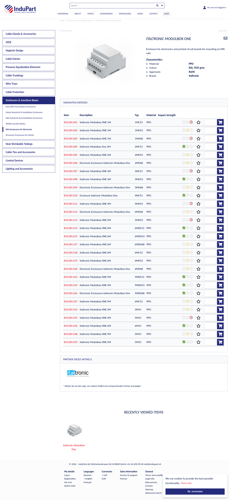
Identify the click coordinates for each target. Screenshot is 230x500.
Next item (223, 30)
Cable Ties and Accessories (20, 152)
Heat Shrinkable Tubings (19, 144)
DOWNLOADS (125, 13)
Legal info (149, 478)
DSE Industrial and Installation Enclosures (24, 118)
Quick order (69, 485)
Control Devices (14, 160)
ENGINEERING (106, 13)
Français (88, 482)
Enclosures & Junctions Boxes (22, 100)
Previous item (66, 30)
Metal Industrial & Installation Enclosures (24, 112)
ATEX (8, 42)
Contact (149, 485)
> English (88, 478)
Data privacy (151, 482)
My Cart (68, 482)
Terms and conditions (155, 475)
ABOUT (78, 13)
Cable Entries (13, 59)
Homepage (63, 13)
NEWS (140, 13)
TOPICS (90, 13)
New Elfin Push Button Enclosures (21, 106)
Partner (123, 478)
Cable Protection (15, 92)
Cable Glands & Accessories (21, 34)
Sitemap (149, 489)
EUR (104, 478)
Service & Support (128, 475)
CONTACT (153, 13)
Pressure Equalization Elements (23, 67)
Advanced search (153, 492)
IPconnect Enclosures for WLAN (20, 135)
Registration (70, 478)
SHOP (166, 13)
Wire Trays (11, 83)
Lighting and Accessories (19, 168)
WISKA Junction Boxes (15, 123)
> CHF (104, 475)
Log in (67, 475)
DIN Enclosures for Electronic (19, 129)
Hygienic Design (14, 50)
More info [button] (186, 483)
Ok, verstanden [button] (195, 491)
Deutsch (88, 475)
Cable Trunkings (14, 75)
